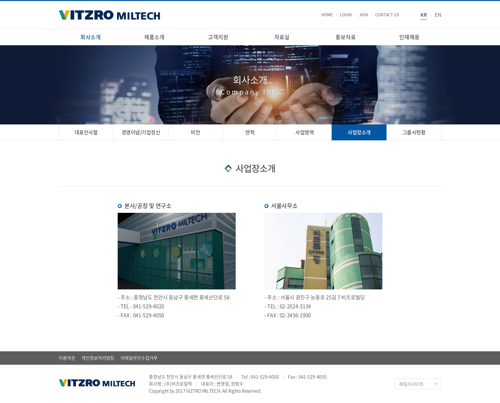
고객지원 (218, 37)
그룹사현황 (414, 132)
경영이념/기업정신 (140, 132)
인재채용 (409, 37)
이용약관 (67, 357)
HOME (326, 15)
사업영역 (304, 132)
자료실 (282, 37)
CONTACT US (387, 15)
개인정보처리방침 (97, 357)
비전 (195, 132)
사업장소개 (359, 132)
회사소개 (90, 37)
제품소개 (154, 37)
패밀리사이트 (411, 384)
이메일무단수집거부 (139, 357)
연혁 (249, 132)
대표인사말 (86, 132)
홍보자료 (345, 37)
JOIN (363, 15)
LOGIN (345, 15)
